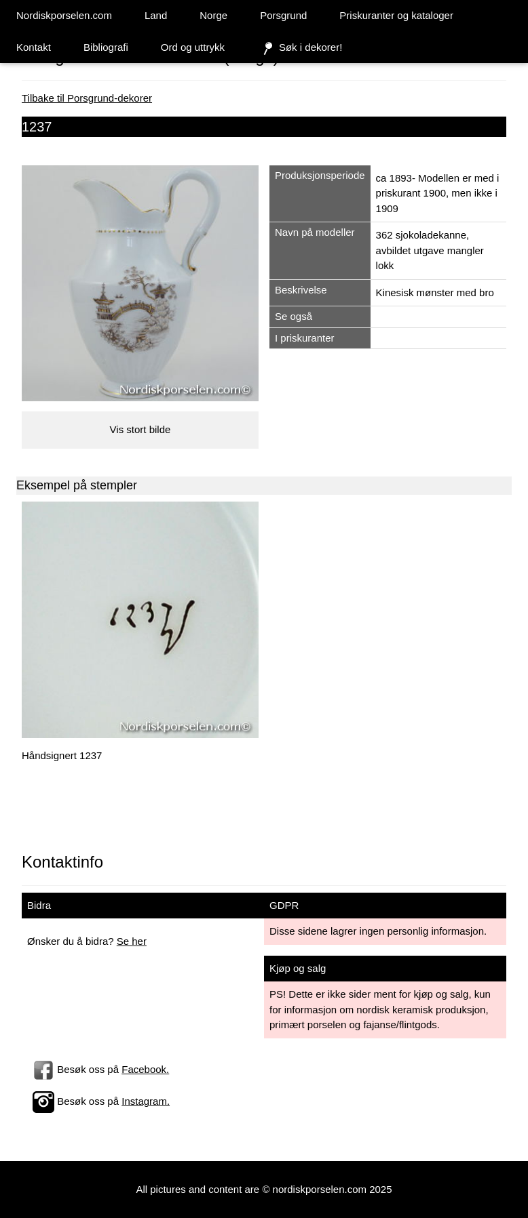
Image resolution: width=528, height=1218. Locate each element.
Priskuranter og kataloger (396, 15)
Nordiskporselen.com (64, 15)
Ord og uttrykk (193, 47)
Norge (213, 15)
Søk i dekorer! (299, 48)
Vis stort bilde (140, 429)
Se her (132, 941)
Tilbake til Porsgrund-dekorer (87, 98)
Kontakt (33, 47)
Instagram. (145, 1101)
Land (156, 15)
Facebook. (145, 1069)
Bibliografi (105, 47)
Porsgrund (283, 15)
